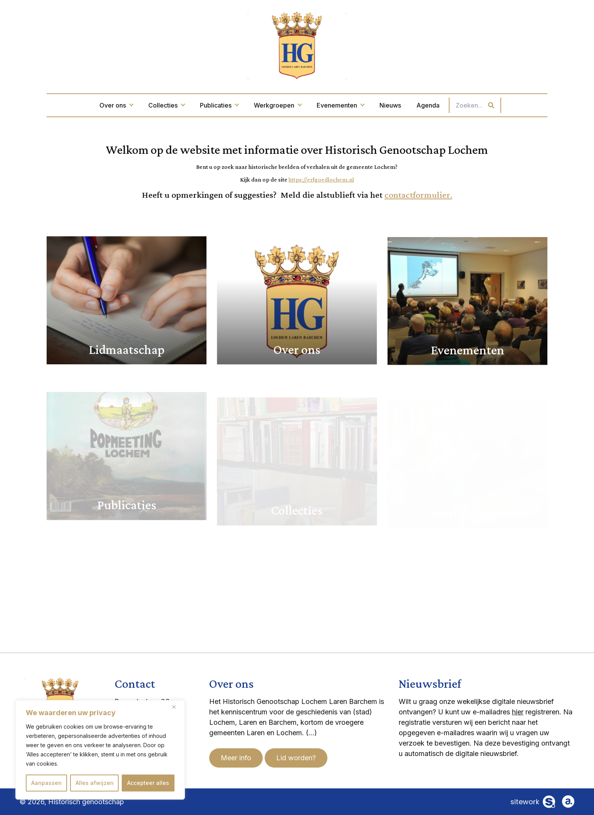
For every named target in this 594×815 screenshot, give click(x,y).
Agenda (428, 105)
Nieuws (390, 105)
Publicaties (219, 105)
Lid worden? (296, 758)
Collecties (166, 105)
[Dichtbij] (176, 706)
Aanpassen (46, 783)
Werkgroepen (277, 105)
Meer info (236, 758)
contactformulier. (418, 194)
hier (518, 712)
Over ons (116, 105)
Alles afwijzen (95, 783)
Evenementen (340, 105)
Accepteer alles (148, 783)
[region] (100, 750)
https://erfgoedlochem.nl (321, 179)
